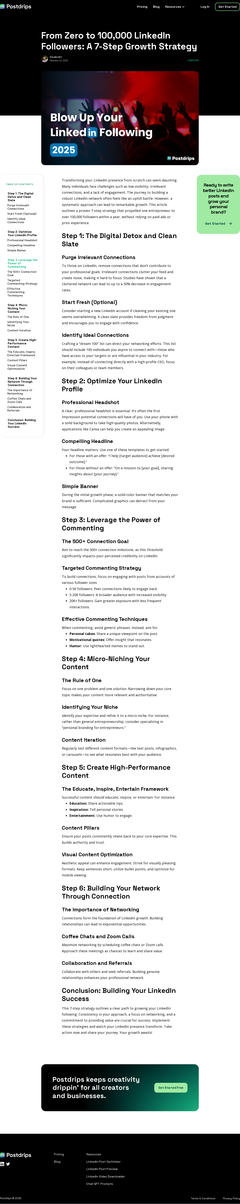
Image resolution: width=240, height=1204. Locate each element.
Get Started (227, 7)
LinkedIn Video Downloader (105, 1176)
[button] (174, 7)
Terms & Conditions (203, 1198)
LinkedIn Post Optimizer (103, 1161)
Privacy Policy (231, 1198)
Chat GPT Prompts (99, 1184)
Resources (93, 1154)
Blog (156, 7)
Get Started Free (170, 1088)
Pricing (142, 7)
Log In (205, 7)
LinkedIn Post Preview (102, 1169)
